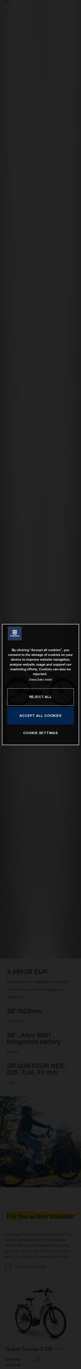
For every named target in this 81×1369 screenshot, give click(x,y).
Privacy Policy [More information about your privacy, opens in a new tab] (36, 679)
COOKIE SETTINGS (40, 733)
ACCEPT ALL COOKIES (40, 715)
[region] (40, 684)
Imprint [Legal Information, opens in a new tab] (48, 679)
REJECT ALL (40, 697)
